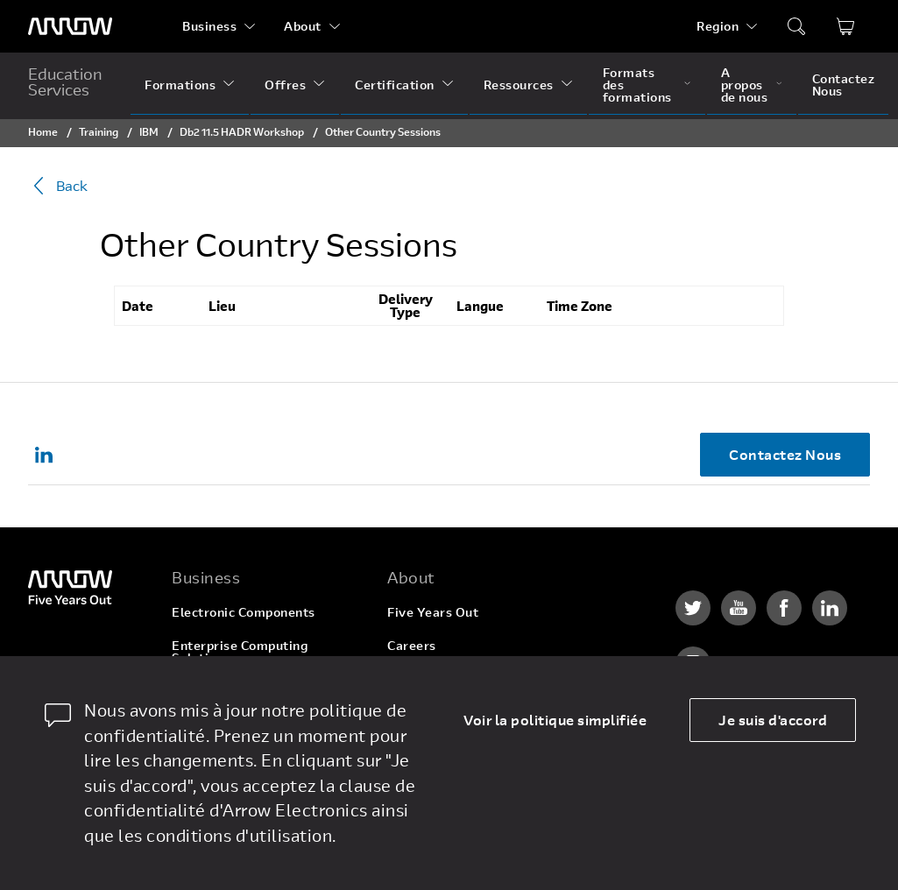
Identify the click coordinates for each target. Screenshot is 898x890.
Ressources (519, 84)
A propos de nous (744, 84)
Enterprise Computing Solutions (240, 651)
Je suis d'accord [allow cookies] (772, 719)
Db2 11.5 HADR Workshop (242, 131)
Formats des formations (637, 84)
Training (98, 131)
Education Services (65, 81)
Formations (180, 84)
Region (717, 26)
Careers (411, 645)
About (303, 26)
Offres (285, 84)
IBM (149, 131)
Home (43, 131)
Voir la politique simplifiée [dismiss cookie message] (555, 719)
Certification (395, 84)
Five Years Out (432, 612)
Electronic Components (243, 612)
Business (209, 26)
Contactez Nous (843, 84)
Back (58, 185)
